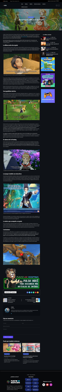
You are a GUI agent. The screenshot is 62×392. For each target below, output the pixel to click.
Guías (28, 386)
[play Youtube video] (21, 254)
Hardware (35, 386)
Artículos (35, 379)
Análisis (28, 379)
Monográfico (35, 389)
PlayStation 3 (14, 292)
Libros (28, 389)
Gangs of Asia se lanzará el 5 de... (15, 1)
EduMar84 (25, 359)
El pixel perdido (24, 36)
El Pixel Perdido (7, 292)
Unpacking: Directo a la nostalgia (9, 356)
